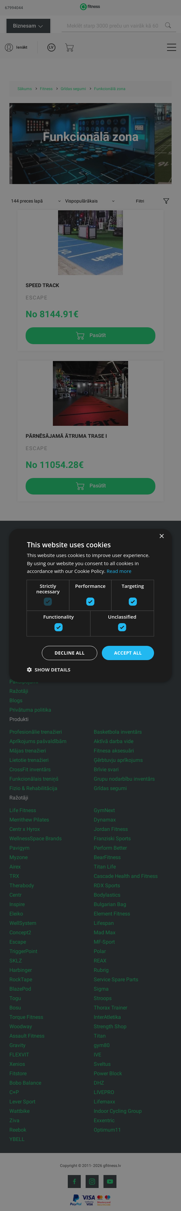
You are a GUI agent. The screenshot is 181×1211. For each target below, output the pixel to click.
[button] (48, 669)
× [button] (161, 536)
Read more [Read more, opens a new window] (119, 571)
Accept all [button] (128, 653)
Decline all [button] (69, 653)
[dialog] (90, 605)
